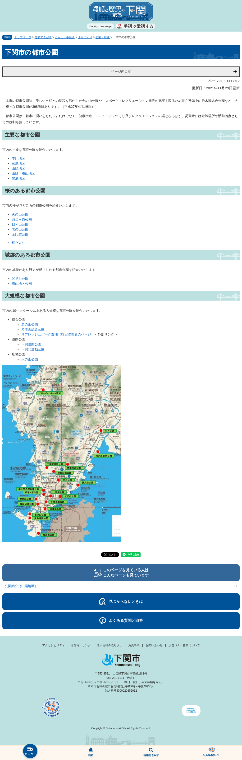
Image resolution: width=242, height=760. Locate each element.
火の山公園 (20, 214)
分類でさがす (43, 37)
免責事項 (134, 645)
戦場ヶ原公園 (22, 219)
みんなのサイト (212, 753)
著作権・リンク (81, 645)
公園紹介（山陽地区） (21, 586)
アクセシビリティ (53, 645)
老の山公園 (20, 229)
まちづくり (85, 37)
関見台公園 (20, 278)
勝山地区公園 (22, 283)
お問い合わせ (154, 645)
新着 (90, 753)
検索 (151, 753)
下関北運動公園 (33, 349)
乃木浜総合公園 (33, 329)
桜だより (18, 243)
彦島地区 (18, 163)
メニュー (30, 751)
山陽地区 (18, 168)
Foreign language (100, 26)
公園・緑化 (103, 37)
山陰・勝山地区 (23, 173)
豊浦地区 (18, 178)
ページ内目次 (121, 71)
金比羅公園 (20, 234)
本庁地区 (18, 158)
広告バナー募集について (184, 645)
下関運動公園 (31, 344)
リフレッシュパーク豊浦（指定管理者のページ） (57, 334)
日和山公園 (20, 224)
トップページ (22, 37)
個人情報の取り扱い (109, 645)
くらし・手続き (65, 37)
